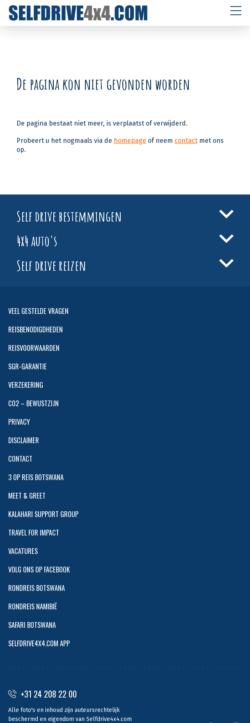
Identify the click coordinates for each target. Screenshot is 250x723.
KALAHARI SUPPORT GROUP (43, 514)
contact (185, 140)
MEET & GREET (27, 495)
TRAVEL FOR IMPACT (33, 532)
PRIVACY (19, 421)
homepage (130, 140)
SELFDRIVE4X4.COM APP (39, 643)
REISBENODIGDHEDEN (35, 329)
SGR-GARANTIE (27, 366)
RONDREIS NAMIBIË (32, 606)
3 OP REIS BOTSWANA (36, 477)
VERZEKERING (25, 385)
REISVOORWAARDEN (34, 348)
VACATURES (23, 551)
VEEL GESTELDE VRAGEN (38, 311)
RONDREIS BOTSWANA (36, 588)
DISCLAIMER (23, 440)
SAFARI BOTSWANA (32, 625)
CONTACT (20, 458)
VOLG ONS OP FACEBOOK (39, 569)
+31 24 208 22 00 (42, 694)
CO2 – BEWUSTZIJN (33, 403)
